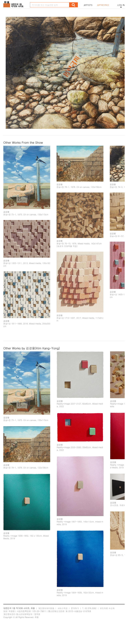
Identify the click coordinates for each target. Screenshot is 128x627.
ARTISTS (88, 5)
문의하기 (75, 608)
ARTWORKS (103, 5)
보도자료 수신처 (107, 608)
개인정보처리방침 (46, 608)
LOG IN (121, 5)
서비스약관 (63, 608)
